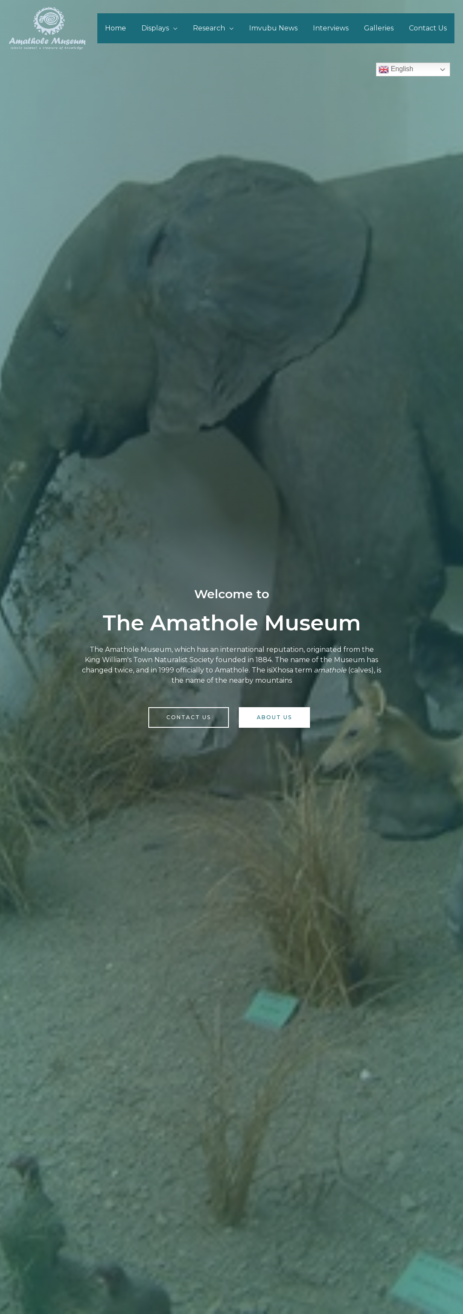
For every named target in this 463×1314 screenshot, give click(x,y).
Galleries (381, 28)
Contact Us (429, 28)
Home (126, 28)
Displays (164, 28)
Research (217, 28)
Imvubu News (279, 28)
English (396, 69)
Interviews (335, 28)
